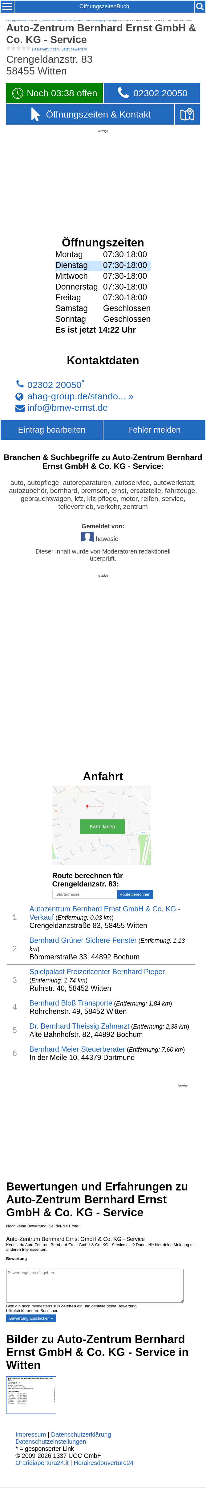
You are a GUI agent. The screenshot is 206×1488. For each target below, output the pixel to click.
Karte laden (102, 826)
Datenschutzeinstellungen (50, 1441)
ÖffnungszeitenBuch (104, 6)
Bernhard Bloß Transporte (71, 1003)
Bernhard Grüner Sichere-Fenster (83, 940)
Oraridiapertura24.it (42, 1462)
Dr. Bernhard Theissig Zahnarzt (80, 1026)
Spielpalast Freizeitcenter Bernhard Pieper (97, 972)
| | (46, 49)
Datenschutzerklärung (81, 1434)
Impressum (30, 1434)
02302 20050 (54, 385)
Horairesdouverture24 (103, 1462)
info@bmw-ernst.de (67, 407)
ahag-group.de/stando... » (80, 396)
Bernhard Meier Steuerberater (77, 1049)
